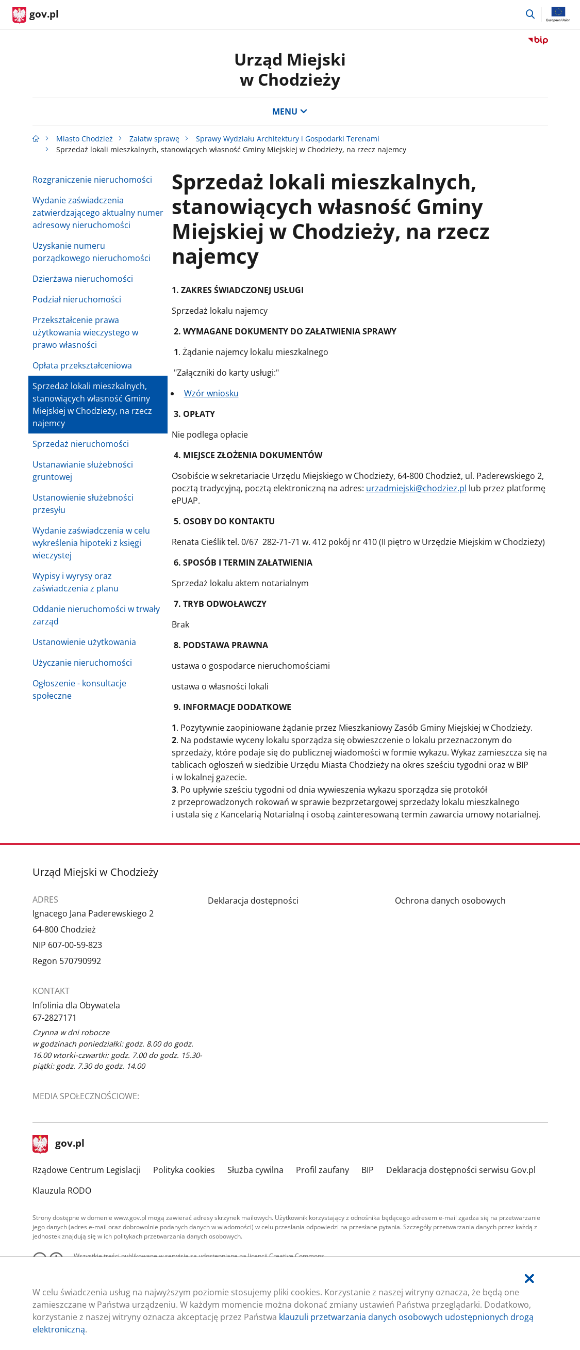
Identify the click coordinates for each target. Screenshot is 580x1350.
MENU (289, 111)
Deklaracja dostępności (253, 900)
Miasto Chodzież (84, 138)
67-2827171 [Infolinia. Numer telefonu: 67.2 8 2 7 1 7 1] (54, 1017)
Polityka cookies (184, 1170)
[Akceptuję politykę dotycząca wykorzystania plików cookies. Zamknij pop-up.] (529, 1278)
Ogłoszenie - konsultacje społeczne (79, 689)
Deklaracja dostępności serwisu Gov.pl (461, 1170)
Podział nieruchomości (76, 299)
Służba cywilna (255, 1170)
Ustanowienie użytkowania (84, 642)
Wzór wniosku (211, 393)
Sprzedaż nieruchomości (80, 443)
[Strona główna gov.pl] (35, 15)
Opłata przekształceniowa (82, 365)
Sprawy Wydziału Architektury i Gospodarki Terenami (287, 138)
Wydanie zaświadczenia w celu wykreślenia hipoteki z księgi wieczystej (91, 543)
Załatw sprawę (154, 138)
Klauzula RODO (61, 1190)
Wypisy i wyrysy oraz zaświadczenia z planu (75, 582)
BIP (367, 1170)
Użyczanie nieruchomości (82, 662)
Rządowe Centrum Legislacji (86, 1170)
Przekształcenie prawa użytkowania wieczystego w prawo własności (85, 332)
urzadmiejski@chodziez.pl (416, 488)
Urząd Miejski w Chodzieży (290, 69)
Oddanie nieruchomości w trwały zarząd (96, 615)
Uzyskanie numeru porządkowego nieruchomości (91, 252)
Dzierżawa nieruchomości (82, 278)
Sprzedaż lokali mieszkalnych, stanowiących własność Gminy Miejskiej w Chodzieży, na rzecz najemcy (92, 404)
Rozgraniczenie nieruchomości (92, 179)
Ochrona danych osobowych (450, 900)
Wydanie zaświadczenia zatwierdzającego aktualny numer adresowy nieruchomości (97, 213)
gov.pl (58, 1144)
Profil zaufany (322, 1170)
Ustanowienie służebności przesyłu (83, 504)
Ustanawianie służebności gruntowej (82, 471)
